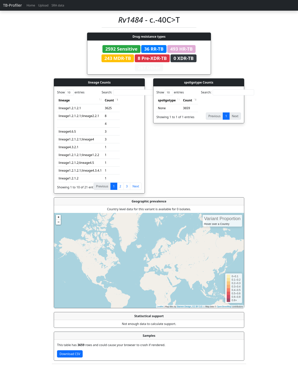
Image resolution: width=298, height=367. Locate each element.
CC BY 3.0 (197, 306)
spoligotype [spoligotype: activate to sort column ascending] (167, 100)
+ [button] (58, 217)
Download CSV (69, 354)
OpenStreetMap (224, 306)
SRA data (58, 5)
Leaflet (160, 306)
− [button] (58, 222)
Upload (43, 5)
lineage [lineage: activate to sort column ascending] (64, 100)
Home (30, 5)
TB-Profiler (12, 5)
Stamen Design (184, 306)
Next (135, 186)
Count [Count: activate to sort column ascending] (109, 100)
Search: (128, 92)
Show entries (70, 92)
